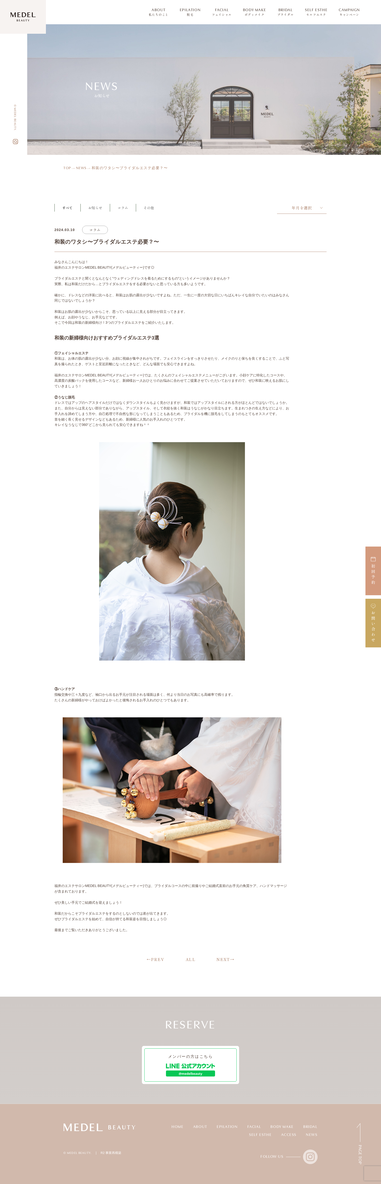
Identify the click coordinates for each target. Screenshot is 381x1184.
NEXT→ (225, 959)
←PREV (155, 959)
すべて (67, 207)
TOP (67, 168)
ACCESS (288, 1135)
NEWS (81, 168)
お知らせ (95, 207)
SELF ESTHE (316, 12)
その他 (149, 207)
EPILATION (190, 12)
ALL (191, 959)
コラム (123, 207)
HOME (177, 1127)
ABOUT (159, 12)
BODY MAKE (254, 12)
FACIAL (222, 12)
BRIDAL (285, 12)
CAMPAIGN (349, 12)
